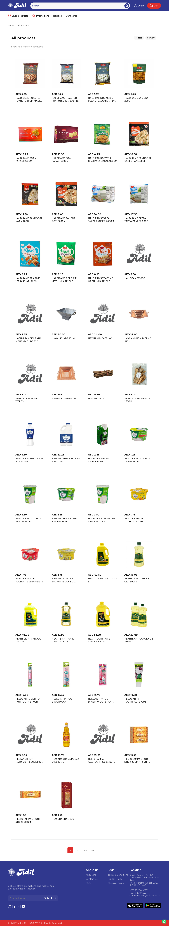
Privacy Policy (115, 879)
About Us (91, 875)
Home (11, 25)
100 (92, 850)
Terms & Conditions (118, 875)
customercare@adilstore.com (145, 895)
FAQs (88, 883)
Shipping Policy (116, 883)
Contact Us (92, 879)
